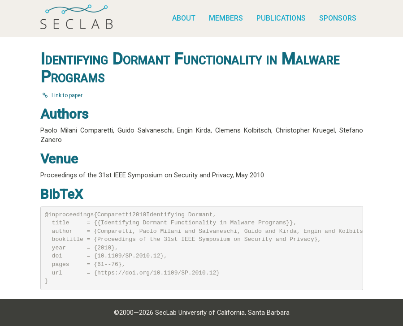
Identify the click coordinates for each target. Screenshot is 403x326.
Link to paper (62, 95)
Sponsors (337, 18)
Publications (281, 18)
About (183, 18)
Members (226, 18)
